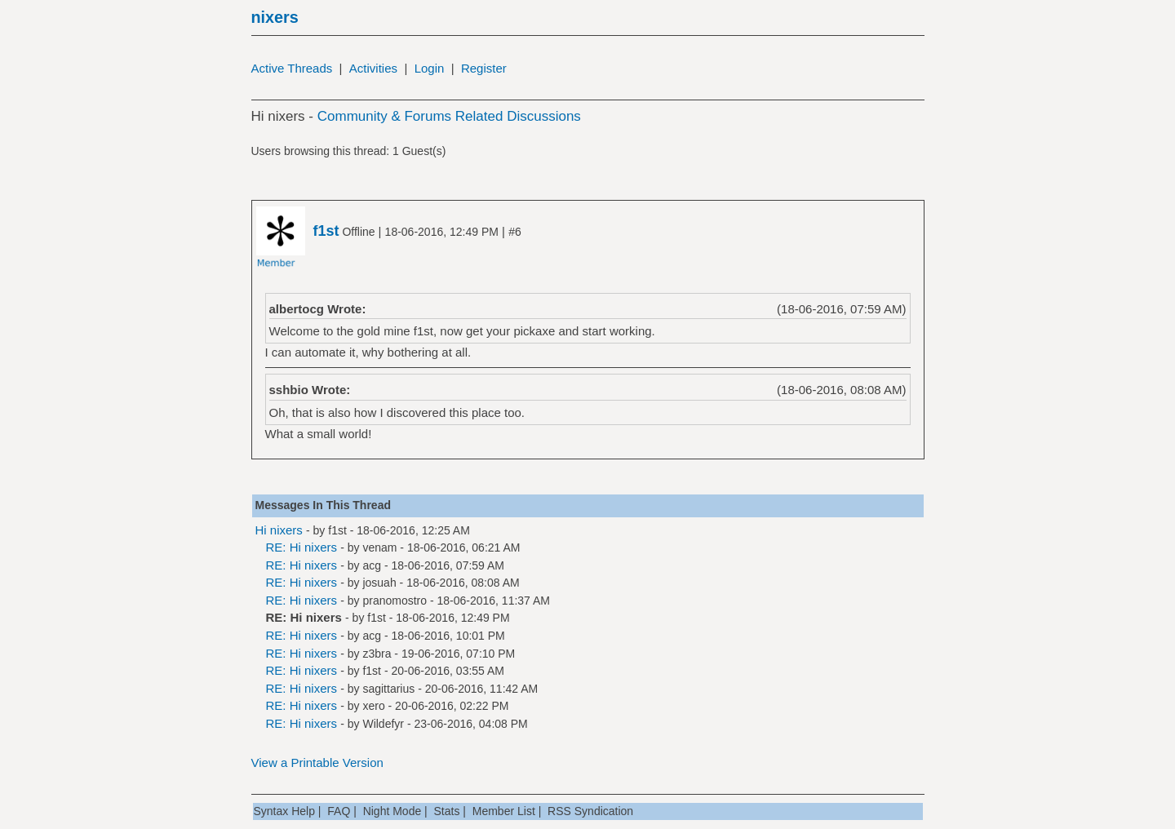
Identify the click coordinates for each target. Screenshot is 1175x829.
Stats (447, 811)
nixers (275, 17)
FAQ (338, 811)
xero (373, 705)
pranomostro (394, 600)
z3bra (376, 653)
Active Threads (292, 68)
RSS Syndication (590, 811)
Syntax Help (284, 811)
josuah (379, 582)
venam (379, 547)
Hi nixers (279, 530)
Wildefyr (383, 723)
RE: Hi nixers (302, 547)
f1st (337, 530)
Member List (503, 811)
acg (371, 565)
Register (484, 68)
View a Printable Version (317, 762)
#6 (514, 231)
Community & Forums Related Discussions (449, 116)
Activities (373, 68)
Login (430, 68)
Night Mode (392, 811)
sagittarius (388, 688)
